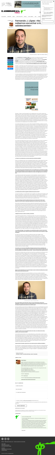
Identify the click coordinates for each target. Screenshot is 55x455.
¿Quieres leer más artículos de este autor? (28, 379)
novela (32, 354)
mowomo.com (11, 453)
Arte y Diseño (30, 16)
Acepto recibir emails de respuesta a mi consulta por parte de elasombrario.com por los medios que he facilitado (48, 439)
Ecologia (3, 16)
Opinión (8, 16)
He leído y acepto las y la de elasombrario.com (48, 444)
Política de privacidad (5, 445)
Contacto (3, 448)
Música (25, 16)
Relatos (52, 16)
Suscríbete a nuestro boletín (47, 432)
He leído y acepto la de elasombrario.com (26, 400)
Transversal (40, 16)
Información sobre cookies (6, 446)
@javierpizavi (27, 373)
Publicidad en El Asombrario (6, 449)
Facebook (10, 60)
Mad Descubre (46, 16)
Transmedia (35, 354)
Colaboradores (4, 450)
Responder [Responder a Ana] (23, 430)
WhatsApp (10, 64)
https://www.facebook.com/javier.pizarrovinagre (32, 377)
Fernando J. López (19, 354)
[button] (13, 11)
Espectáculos (19, 16)
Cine (35, 16)
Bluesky (10, 68)
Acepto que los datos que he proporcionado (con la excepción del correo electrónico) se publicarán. (31, 403)
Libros (14, 16)
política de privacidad (27, 400)
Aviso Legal (3, 443)
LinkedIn (10, 62)
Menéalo (10, 66)
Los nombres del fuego (26, 354)
